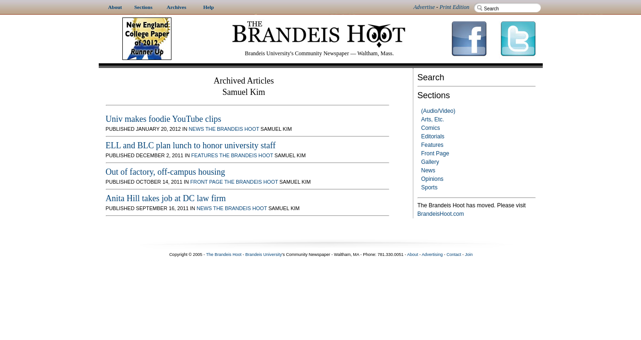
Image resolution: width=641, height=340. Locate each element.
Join (469, 254)
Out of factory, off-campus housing (165, 172)
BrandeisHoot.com (441, 214)
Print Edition (455, 7)
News (428, 170)
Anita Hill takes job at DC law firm (166, 198)
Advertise (424, 7)
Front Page (435, 153)
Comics (430, 128)
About (413, 254)
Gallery (430, 162)
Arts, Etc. (432, 119)
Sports (429, 187)
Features (432, 145)
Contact (453, 254)
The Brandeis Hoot (232, 129)
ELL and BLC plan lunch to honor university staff (191, 145)
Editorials (432, 136)
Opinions (432, 179)
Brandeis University (263, 254)
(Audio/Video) (438, 111)
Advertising (432, 254)
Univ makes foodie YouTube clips (164, 119)
